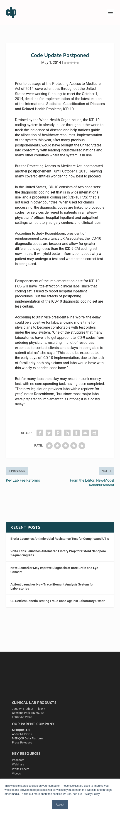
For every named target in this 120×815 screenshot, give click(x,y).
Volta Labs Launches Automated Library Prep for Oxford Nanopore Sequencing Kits (58, 553)
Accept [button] (60, 804)
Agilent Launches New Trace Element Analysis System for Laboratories (52, 586)
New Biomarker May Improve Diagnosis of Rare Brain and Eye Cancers (54, 570)
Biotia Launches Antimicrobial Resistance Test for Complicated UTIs (59, 538)
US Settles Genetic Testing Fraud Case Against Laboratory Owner (57, 601)
